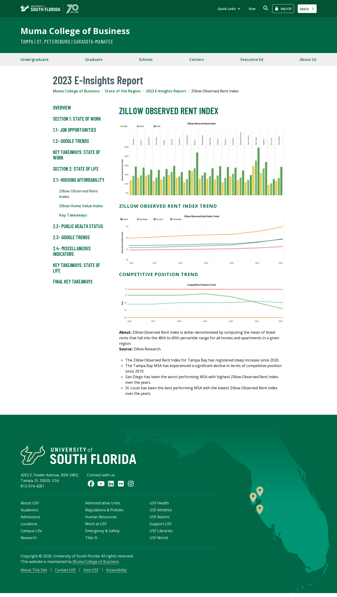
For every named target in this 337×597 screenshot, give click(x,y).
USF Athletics (161, 512)
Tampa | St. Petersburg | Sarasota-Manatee (67, 41)
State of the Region (123, 91)
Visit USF (91, 572)
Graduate (93, 59)
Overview (62, 107)
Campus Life (31, 533)
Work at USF (96, 526)
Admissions (30, 519)
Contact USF (65, 572)
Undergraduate (35, 59)
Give (252, 8)
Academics (29, 512)
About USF (30, 506)
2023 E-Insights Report (166, 91)
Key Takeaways (73, 215)
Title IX (91, 540)
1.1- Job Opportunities (74, 130)
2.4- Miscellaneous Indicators (72, 251)
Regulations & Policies (104, 512)
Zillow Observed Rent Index (78, 194)
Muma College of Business (75, 31)
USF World (159, 540)
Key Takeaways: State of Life (76, 267)
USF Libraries (161, 533)
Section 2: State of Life (76, 169)
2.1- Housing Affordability (78, 180)
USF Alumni (159, 519)
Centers (196, 59)
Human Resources (101, 519)
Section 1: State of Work (77, 119)
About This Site (34, 572)
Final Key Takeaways (73, 281)
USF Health (159, 506)
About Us (308, 59)
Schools (146, 59)
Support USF (161, 526)
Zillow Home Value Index (81, 205)
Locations (29, 526)
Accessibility (116, 572)
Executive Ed (252, 59)
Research (29, 540)
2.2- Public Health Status (78, 226)
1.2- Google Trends (71, 141)
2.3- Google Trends (71, 237)
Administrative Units (102, 506)
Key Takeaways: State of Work (76, 154)
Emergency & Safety (102, 533)
